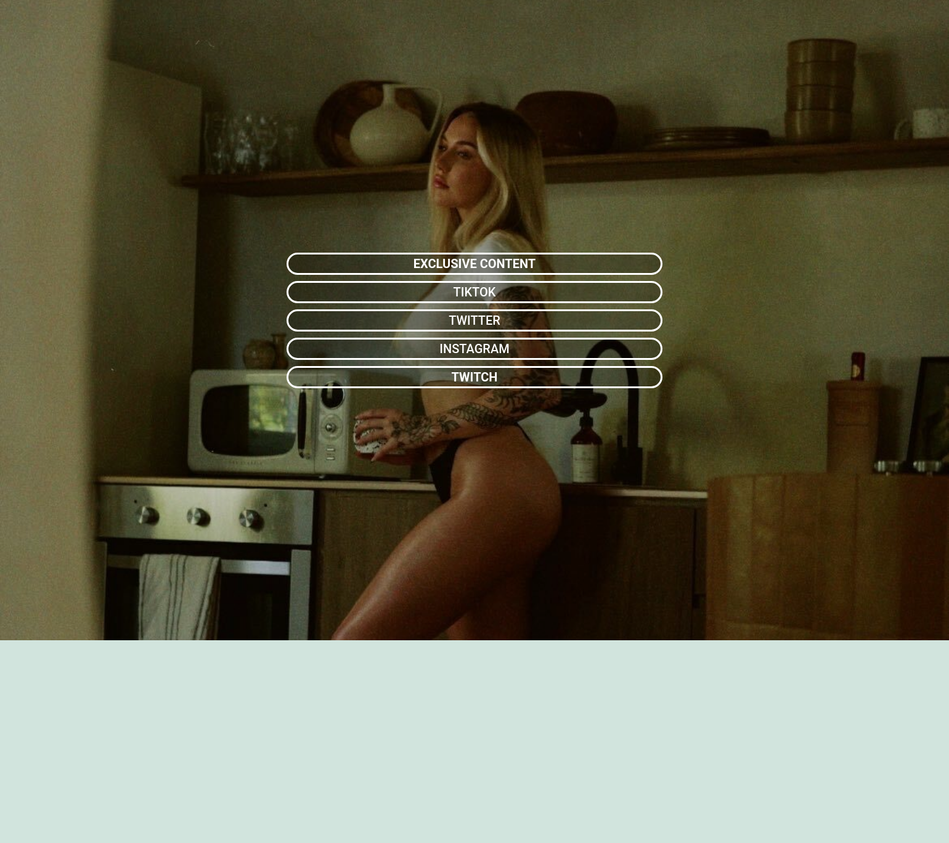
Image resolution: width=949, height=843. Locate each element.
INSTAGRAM (474, 348)
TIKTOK (475, 292)
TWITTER (474, 320)
